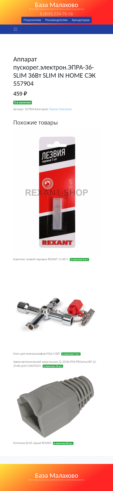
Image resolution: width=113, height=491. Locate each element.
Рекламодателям (56, 20)
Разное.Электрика (60, 109)
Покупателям (32, 20)
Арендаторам (81, 20)
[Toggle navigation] (15, 29)
